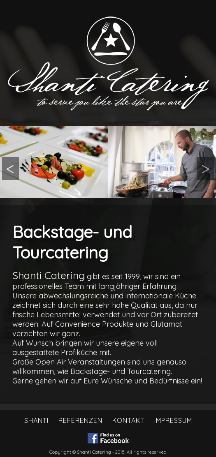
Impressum (173, 420)
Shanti (36, 420)
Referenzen (80, 420)
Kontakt (128, 420)
